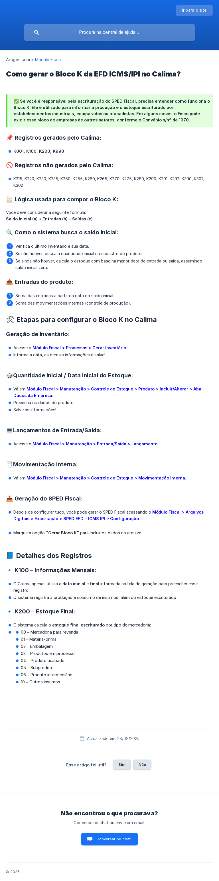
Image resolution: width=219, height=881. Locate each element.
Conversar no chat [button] (113, 839)
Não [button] (142, 764)
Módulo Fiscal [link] (48, 59)
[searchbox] (109, 32)
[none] (194, 10)
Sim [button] (121, 764)
